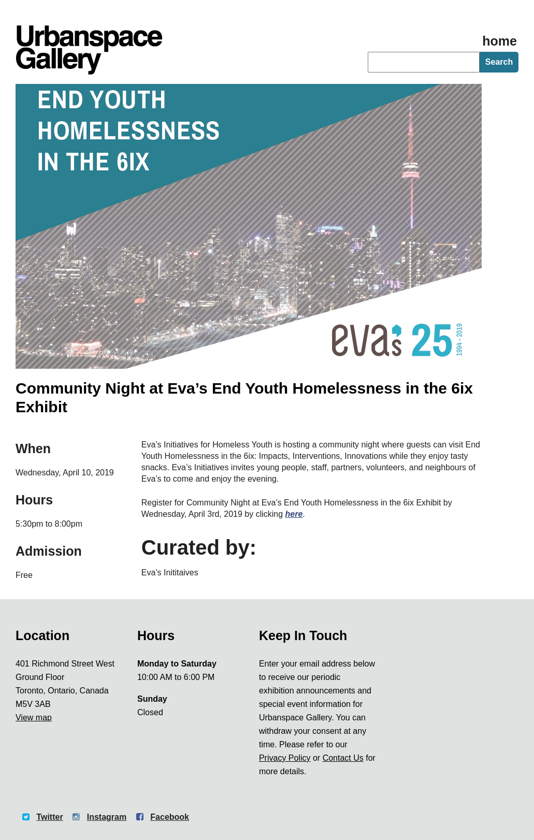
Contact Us (343, 758)
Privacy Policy (285, 758)
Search (499, 61)
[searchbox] (424, 62)
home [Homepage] (499, 41)
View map (34, 717)
